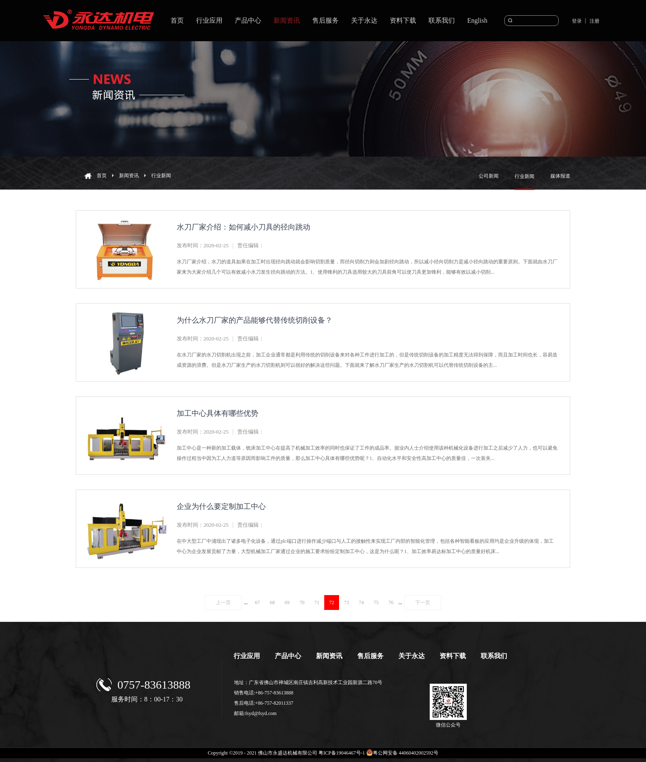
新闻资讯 (129, 175)
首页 (177, 20)
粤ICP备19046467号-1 (341, 753)
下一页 (422, 602)
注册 (594, 21)
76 (391, 602)
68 (272, 602)
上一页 (223, 602)
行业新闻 (161, 175)
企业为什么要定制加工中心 (221, 506)
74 (361, 602)
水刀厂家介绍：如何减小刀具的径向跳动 (243, 227)
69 (287, 602)
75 (376, 602)
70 (302, 602)
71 (316, 602)
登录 (577, 21)
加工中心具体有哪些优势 (217, 413)
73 (346, 602)
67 (257, 602)
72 (331, 602)
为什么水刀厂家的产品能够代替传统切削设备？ (254, 320)
